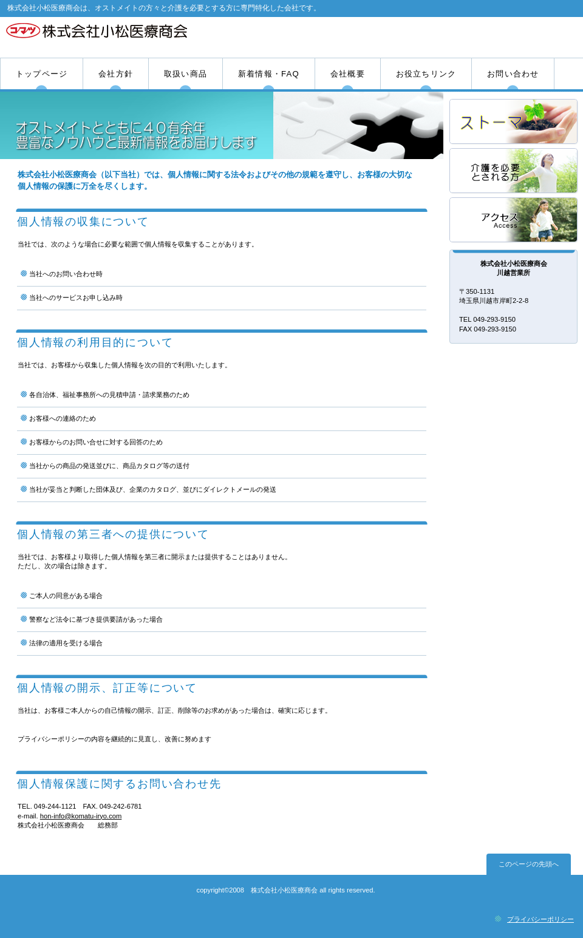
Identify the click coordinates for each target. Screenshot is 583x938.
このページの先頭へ (529, 864)
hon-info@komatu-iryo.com (80, 816)
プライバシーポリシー (540, 919)
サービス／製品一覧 (514, 122)
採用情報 (514, 171)
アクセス (514, 220)
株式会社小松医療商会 (144, 37)
